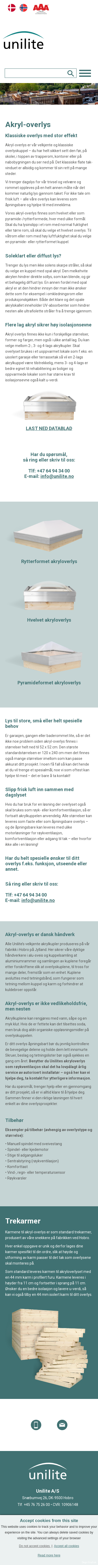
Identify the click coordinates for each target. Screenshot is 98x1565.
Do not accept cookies (35, 1546)
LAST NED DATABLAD (49, 428)
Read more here (49, 1555)
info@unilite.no (57, 476)
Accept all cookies (66, 1546)
